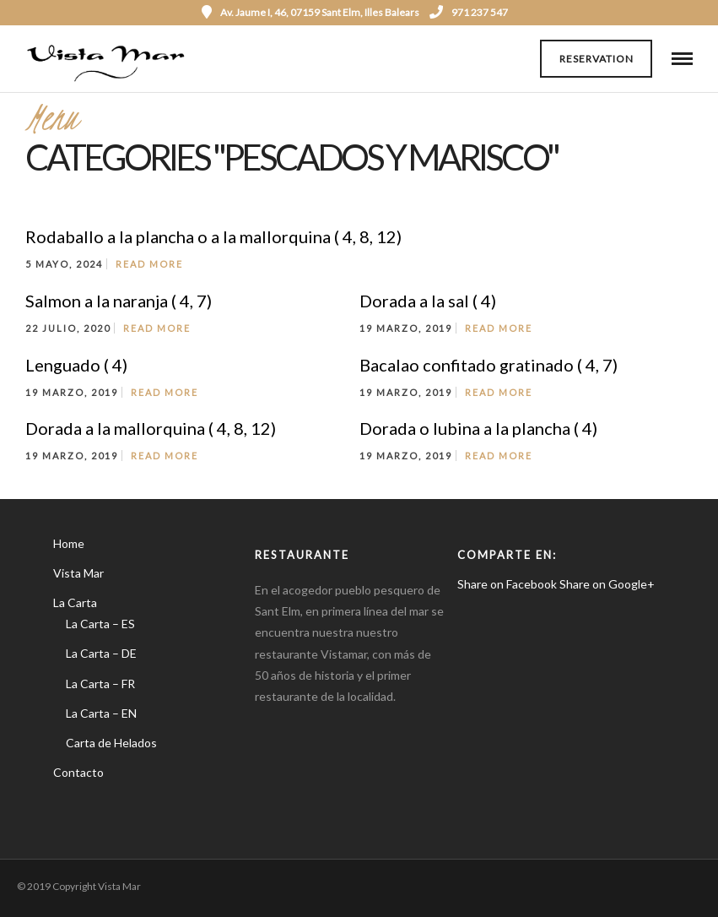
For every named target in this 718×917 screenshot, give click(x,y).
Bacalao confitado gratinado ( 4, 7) (488, 365)
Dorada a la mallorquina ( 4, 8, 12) (150, 428)
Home (68, 543)
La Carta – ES (100, 623)
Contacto (78, 772)
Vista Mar (78, 573)
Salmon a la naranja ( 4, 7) (118, 300)
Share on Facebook (507, 584)
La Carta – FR (100, 683)
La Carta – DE (101, 653)
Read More (149, 263)
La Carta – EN (101, 713)
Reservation (596, 58)
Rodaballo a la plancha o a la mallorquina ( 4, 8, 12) (213, 236)
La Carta (75, 602)
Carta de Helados (111, 742)
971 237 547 (468, 12)
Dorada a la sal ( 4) (427, 300)
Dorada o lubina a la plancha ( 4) (478, 428)
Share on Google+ (607, 584)
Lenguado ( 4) (76, 365)
